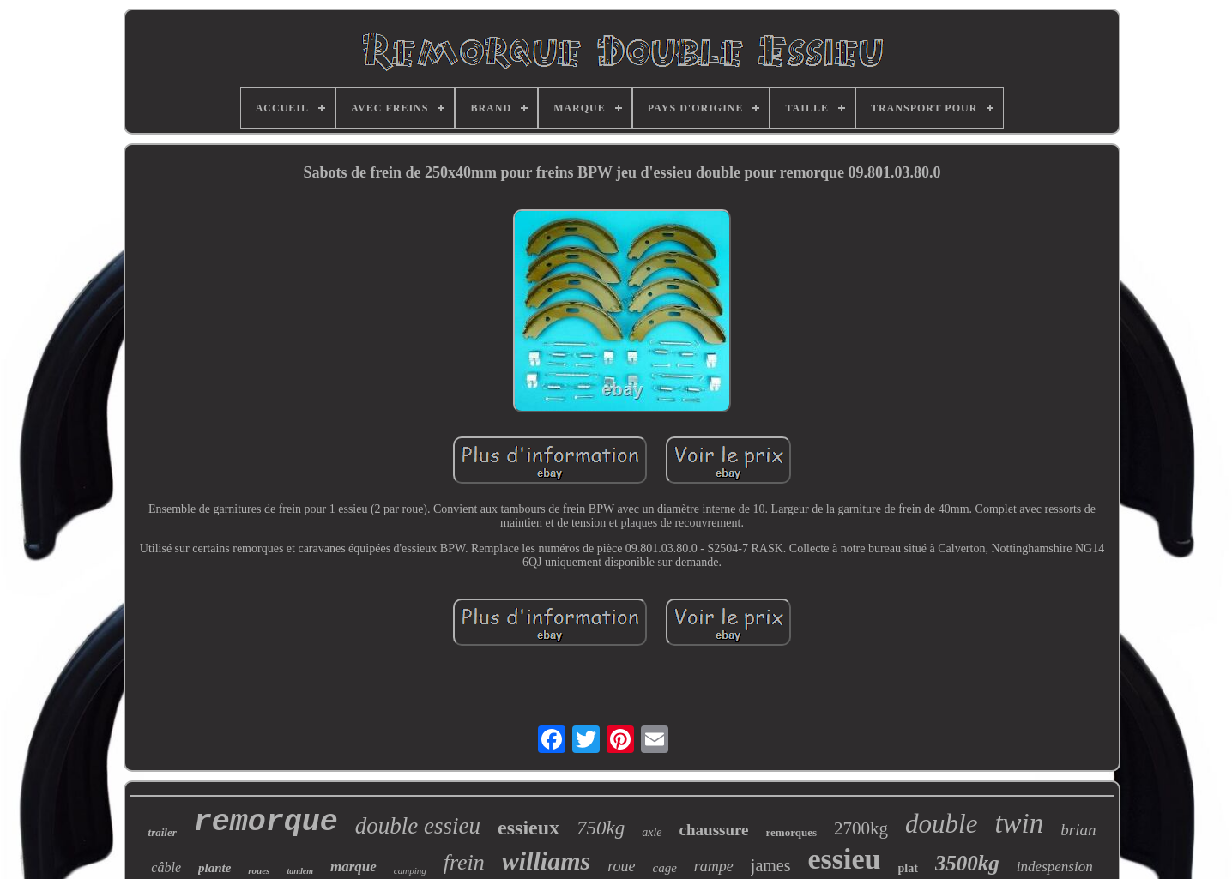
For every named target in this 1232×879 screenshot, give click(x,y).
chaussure (714, 830)
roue (621, 866)
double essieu (417, 826)
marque (353, 866)
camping (410, 870)
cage (665, 868)
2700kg (861, 828)
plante (214, 868)
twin (1018, 823)
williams (546, 860)
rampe (714, 866)
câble (166, 867)
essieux (528, 827)
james (771, 865)
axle (651, 832)
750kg (601, 828)
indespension (1055, 866)
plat (908, 868)
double (941, 824)
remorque (266, 822)
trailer (162, 832)
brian (1078, 830)
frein (464, 862)
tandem (300, 871)
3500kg (967, 863)
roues (258, 870)
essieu (844, 859)
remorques (791, 832)
